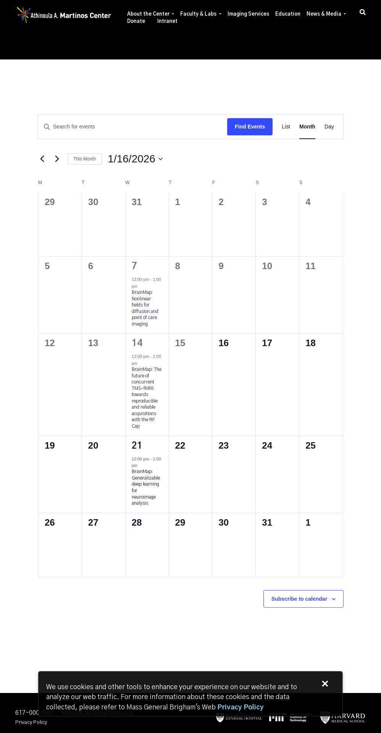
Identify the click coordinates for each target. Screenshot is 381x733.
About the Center (148, 14)
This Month (84, 159)
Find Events (250, 127)
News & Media (324, 14)
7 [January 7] (134, 266)
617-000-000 (34, 713)
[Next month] (56, 159)
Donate (136, 21)
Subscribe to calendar (299, 599)
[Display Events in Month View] (307, 127)
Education (287, 14)
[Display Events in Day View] (329, 127)
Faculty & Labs (198, 14)
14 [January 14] (137, 343)
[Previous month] (42, 159)
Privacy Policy (31, 722)
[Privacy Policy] (240, 707)
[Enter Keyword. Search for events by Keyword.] (132, 127)
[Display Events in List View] (286, 127)
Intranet (167, 21)
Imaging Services (248, 14)
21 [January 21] (137, 446)
